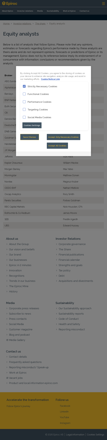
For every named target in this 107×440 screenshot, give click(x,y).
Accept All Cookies (57, 145)
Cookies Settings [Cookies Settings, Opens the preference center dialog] (32, 125)
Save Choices (29, 137)
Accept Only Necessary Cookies (63, 137)
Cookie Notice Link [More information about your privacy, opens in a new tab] (50, 79)
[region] (53, 111)
